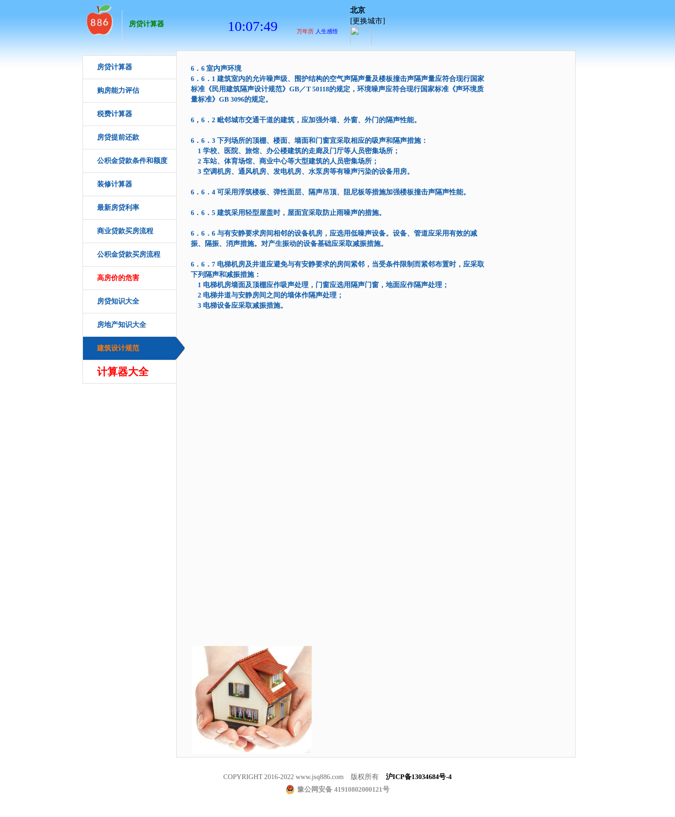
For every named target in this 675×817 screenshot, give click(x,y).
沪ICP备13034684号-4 (419, 776)
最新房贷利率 (118, 207)
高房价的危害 (118, 278)
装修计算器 (114, 184)
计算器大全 (123, 372)
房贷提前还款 (118, 137)
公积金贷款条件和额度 (132, 160)
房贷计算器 (146, 24)
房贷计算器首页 (98, 18)
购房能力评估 (118, 90)
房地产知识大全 (121, 324)
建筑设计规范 (118, 348)
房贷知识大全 (118, 301)
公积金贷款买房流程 (128, 254)
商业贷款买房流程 (125, 231)
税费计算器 (114, 114)
